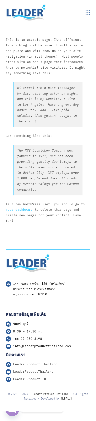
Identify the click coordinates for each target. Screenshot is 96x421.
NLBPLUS (66, 398)
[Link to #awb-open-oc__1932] (88, 12)
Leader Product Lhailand (50, 393)
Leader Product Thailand (35, 364)
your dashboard (19, 210)
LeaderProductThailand (33, 372)
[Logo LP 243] (26, 6)
